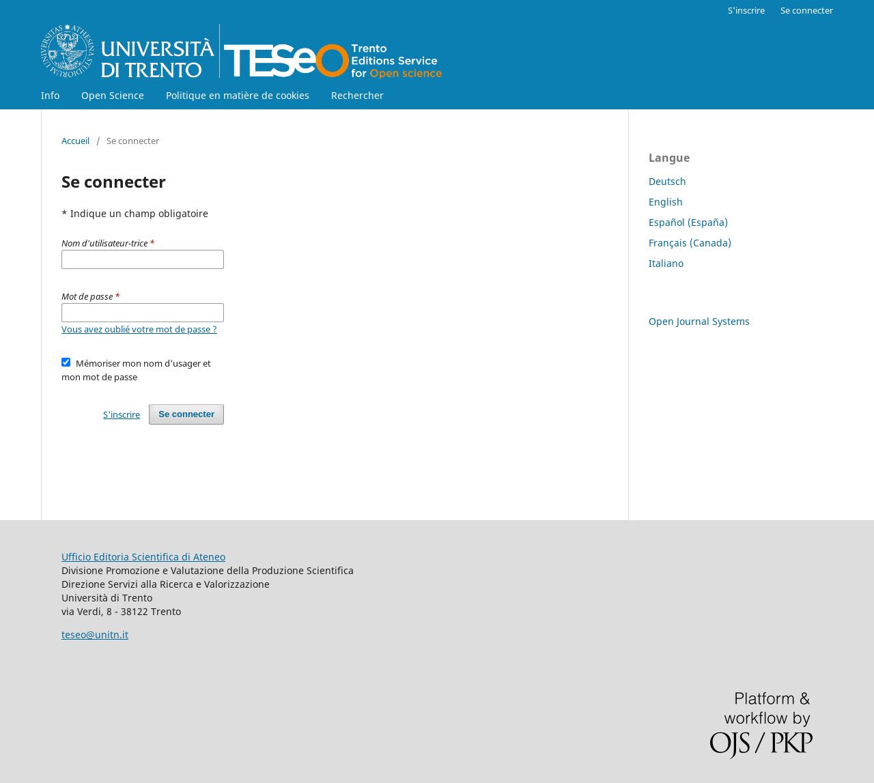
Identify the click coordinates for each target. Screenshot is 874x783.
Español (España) (688, 222)
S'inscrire (746, 10)
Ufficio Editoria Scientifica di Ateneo (143, 556)
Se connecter (806, 10)
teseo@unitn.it (94, 634)
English (666, 201)
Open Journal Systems (699, 321)
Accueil (75, 140)
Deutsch (667, 181)
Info (50, 95)
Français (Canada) (690, 242)
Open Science (112, 95)
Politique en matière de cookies (237, 95)
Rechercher (357, 95)
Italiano (666, 263)
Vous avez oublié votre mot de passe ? (139, 329)
